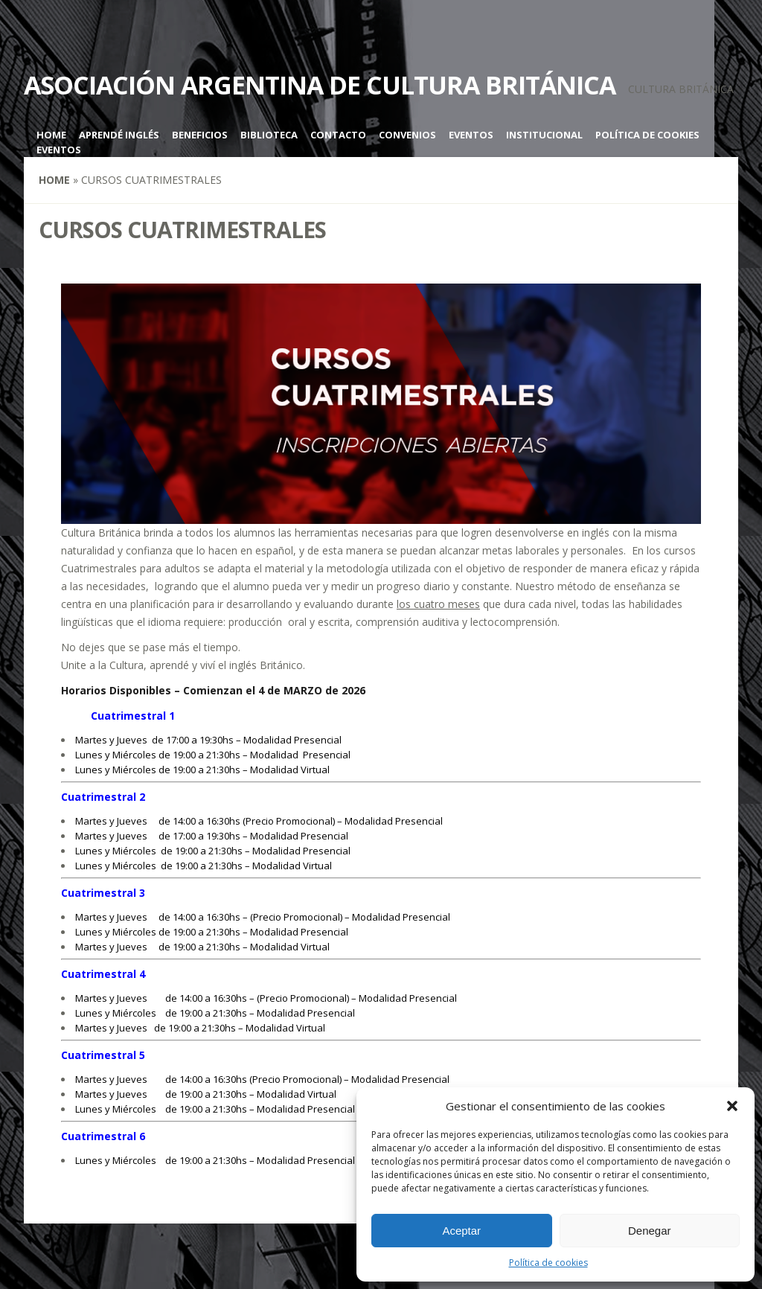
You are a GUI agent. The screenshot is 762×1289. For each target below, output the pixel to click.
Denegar (649, 1230)
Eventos (471, 134)
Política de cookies (548, 1262)
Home (51, 134)
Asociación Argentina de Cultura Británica (319, 85)
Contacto (338, 134)
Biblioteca (269, 134)
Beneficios (200, 134)
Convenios (407, 134)
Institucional (544, 134)
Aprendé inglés (119, 134)
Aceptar (461, 1230)
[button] (732, 1105)
